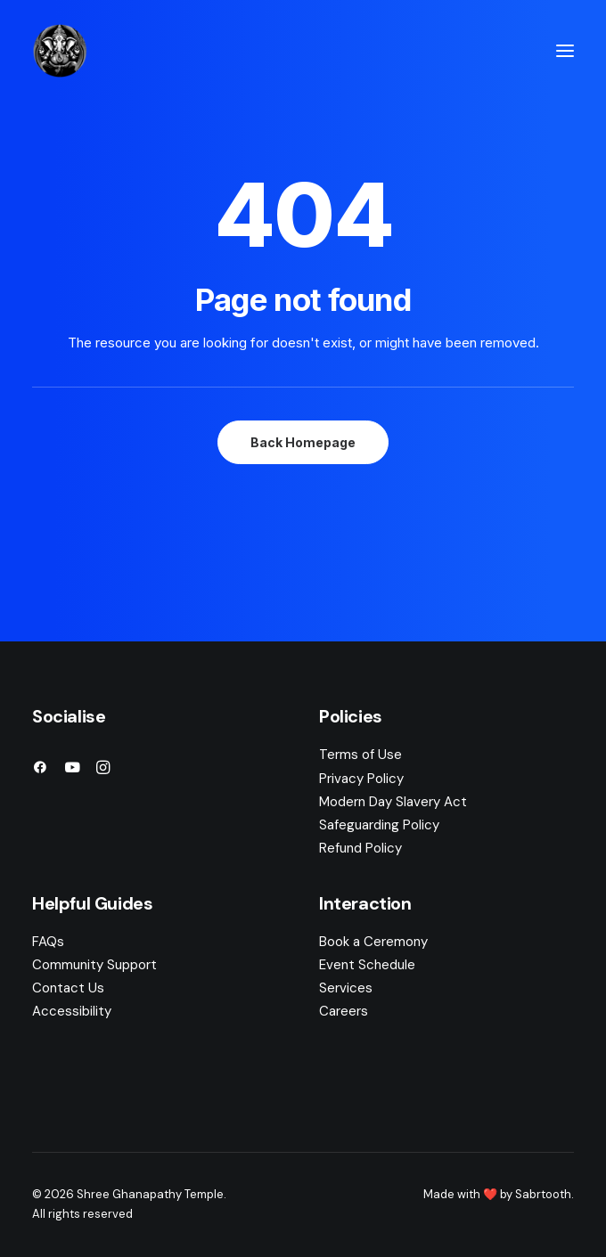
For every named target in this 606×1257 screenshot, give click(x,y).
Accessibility (71, 1011)
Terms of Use (360, 754)
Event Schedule (367, 965)
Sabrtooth (543, 1194)
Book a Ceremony (373, 942)
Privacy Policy (361, 779)
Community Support (94, 965)
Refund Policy (360, 848)
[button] (565, 51)
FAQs (48, 942)
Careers (343, 1011)
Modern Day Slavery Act (393, 802)
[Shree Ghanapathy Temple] (59, 51)
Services (346, 988)
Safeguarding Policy (379, 825)
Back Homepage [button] (303, 442)
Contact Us (68, 988)
